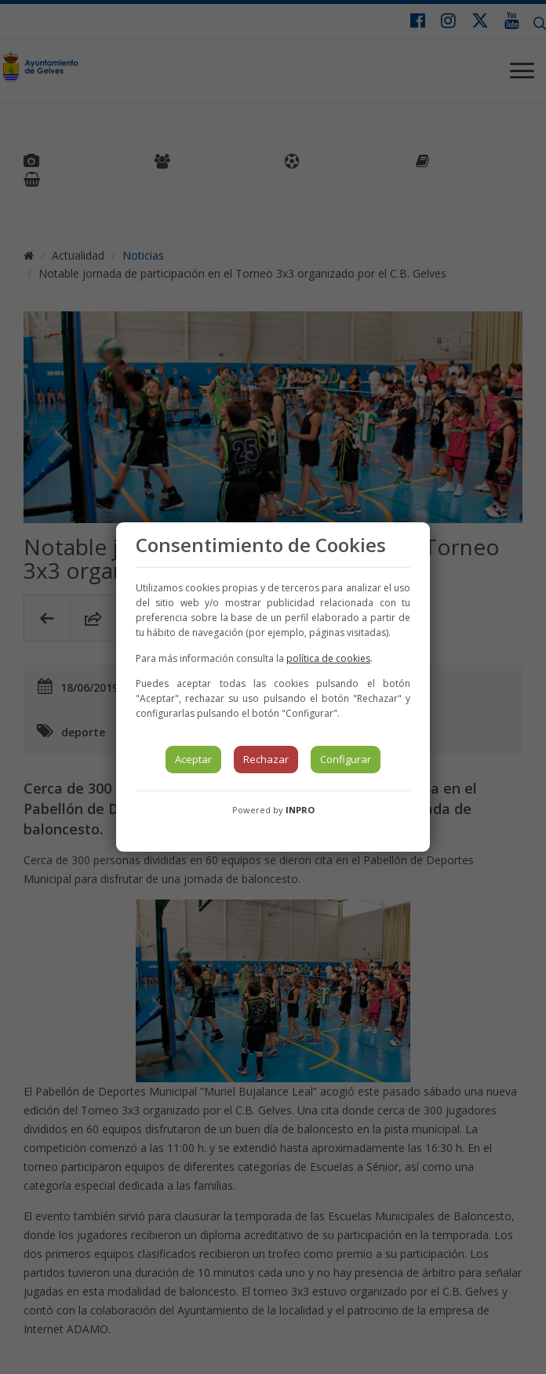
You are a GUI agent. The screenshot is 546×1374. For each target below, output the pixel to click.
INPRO (300, 810)
